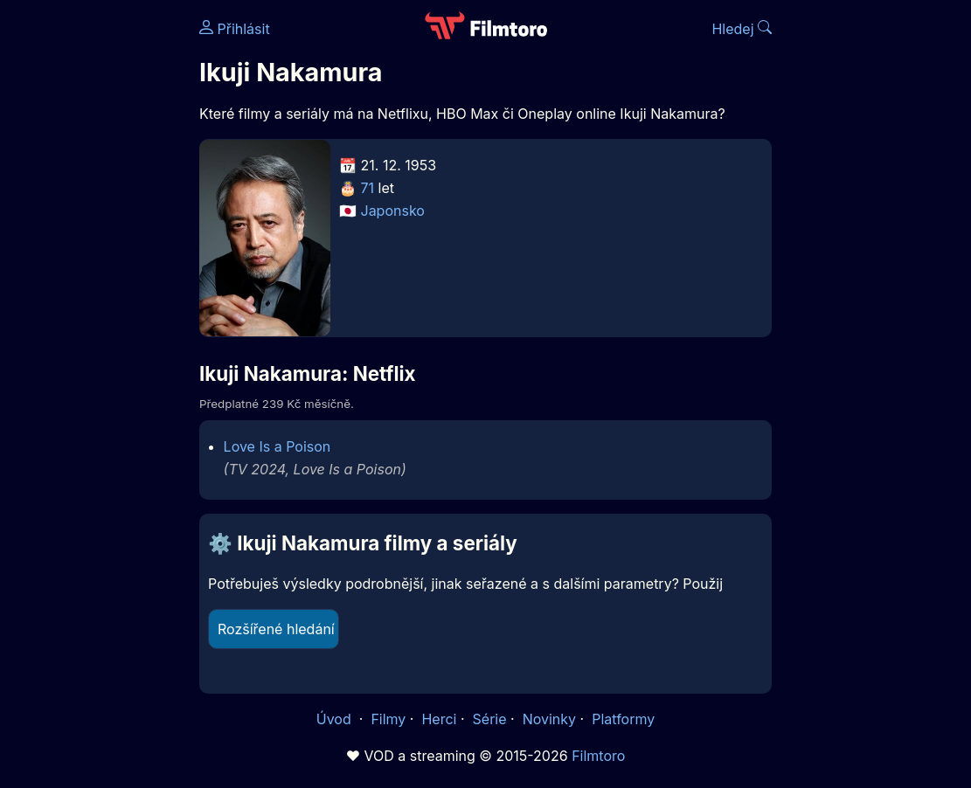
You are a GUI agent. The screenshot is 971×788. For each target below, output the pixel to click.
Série (490, 719)
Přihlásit (234, 29)
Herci (438, 719)
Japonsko (393, 210)
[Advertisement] (94, 269)
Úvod (335, 719)
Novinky (549, 719)
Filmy (388, 719)
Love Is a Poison (277, 446)
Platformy (623, 719)
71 (368, 188)
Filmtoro (598, 755)
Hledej (741, 29)
